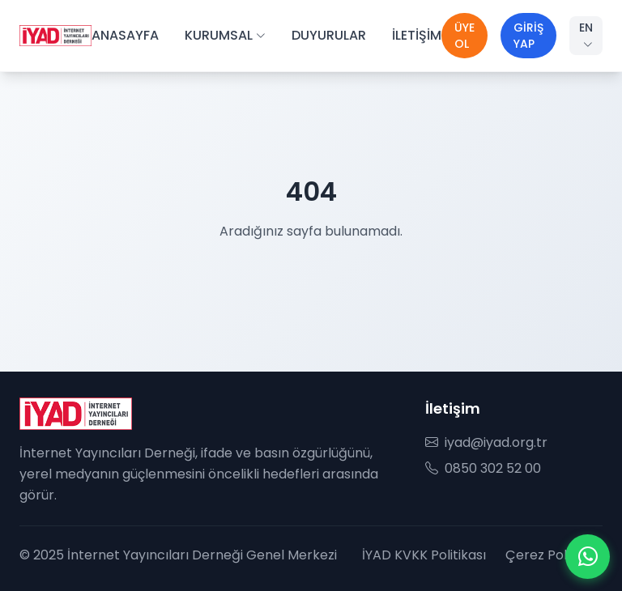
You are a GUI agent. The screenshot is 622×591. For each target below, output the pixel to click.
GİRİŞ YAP (528, 35)
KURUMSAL (225, 35)
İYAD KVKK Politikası (424, 555)
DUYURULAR (329, 35)
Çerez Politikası (554, 555)
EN (586, 35)
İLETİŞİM (416, 35)
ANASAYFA (125, 35)
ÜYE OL (464, 35)
